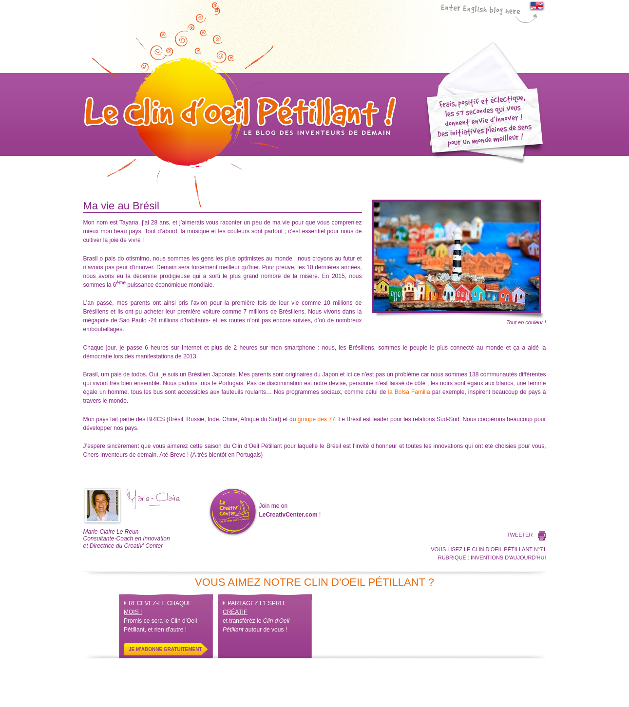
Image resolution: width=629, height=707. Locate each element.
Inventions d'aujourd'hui (508, 557)
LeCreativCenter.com (288, 514)
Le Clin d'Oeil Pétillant (240, 104)
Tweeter (520, 535)
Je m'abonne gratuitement (165, 649)
